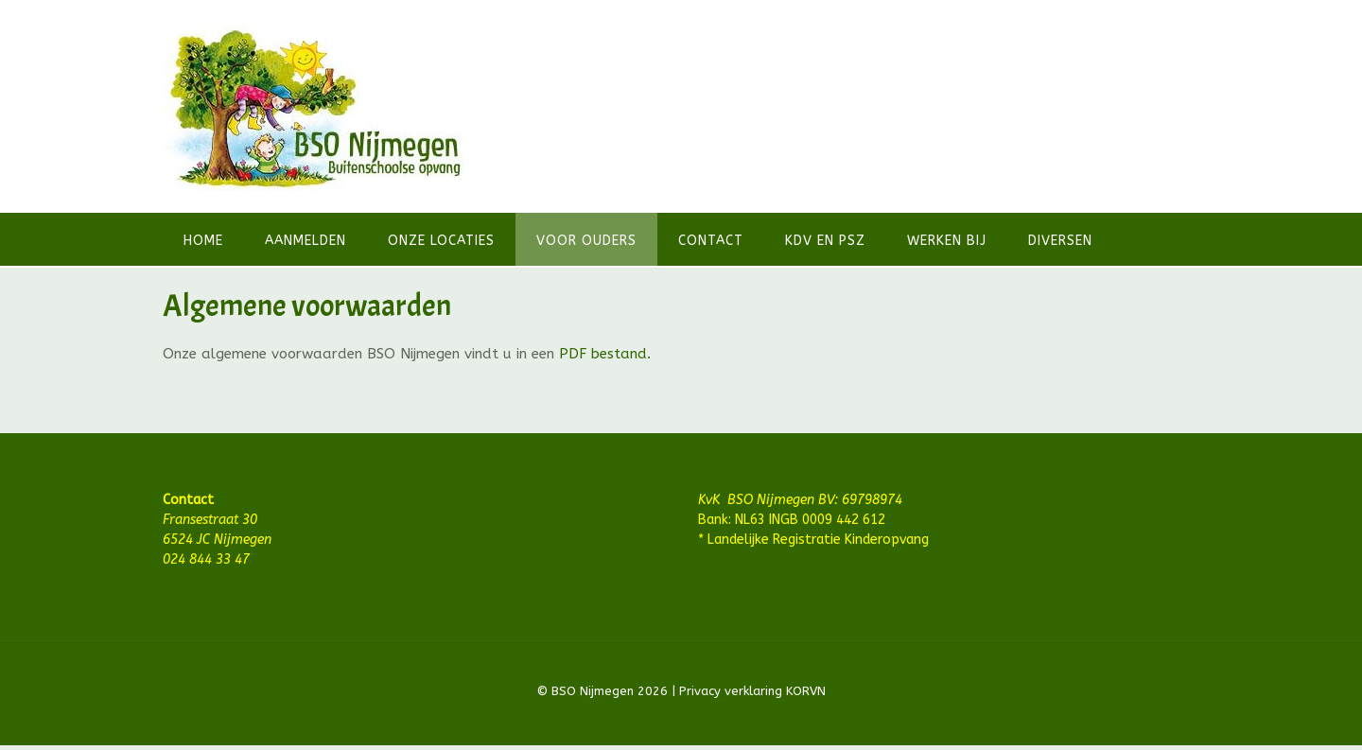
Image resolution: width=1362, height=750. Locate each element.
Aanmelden (305, 241)
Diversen (1060, 241)
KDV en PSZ (825, 241)
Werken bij (947, 241)
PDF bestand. (605, 353)
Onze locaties (441, 241)
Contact (710, 241)
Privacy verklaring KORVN (750, 691)
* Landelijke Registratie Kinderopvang (813, 540)
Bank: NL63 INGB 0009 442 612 (791, 520)
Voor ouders (586, 241)
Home (203, 241)
